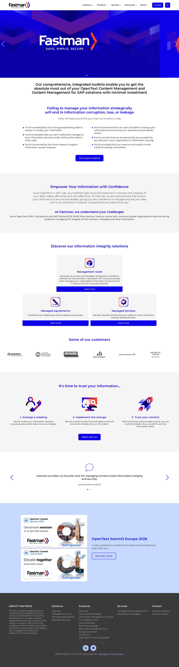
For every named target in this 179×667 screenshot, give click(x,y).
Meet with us (89, 437)
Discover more (104, 555)
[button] (2, 44)
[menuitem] (88, 5)
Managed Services (61, 620)
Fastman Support (161, 611)
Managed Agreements (63, 617)
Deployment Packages (128, 614)
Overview (56, 611)
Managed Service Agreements (132, 611)
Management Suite (61, 614)
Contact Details (160, 614)
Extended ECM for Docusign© (94, 638)
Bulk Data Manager (89, 626)
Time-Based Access (88, 620)
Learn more (89, 256)
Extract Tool (85, 635)
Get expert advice (89, 158)
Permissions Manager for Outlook (96, 617)
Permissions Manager (90, 614)
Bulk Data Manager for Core (93, 629)
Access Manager (87, 623)
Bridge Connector (88, 632)
